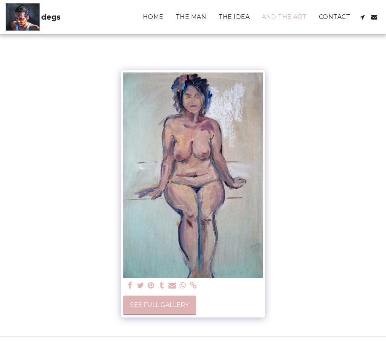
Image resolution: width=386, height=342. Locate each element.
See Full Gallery (159, 304)
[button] (362, 17)
